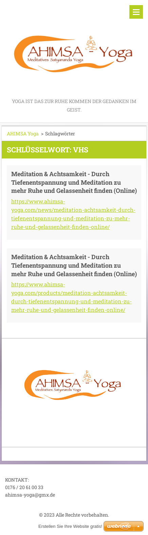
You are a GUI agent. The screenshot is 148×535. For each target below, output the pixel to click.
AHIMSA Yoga (23, 133)
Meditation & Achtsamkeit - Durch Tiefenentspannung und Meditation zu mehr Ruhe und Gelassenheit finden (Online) (74, 182)
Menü (136, 12)
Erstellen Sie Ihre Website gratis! (70, 526)
